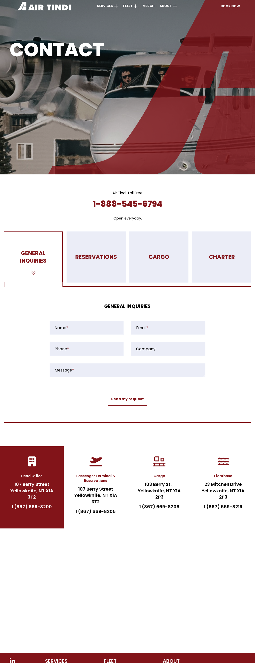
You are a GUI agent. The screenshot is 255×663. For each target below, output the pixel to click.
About (166, 5)
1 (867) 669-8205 (96, 511)
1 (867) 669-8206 (159, 507)
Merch (149, 5)
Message (64, 370)
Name (61, 328)
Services (105, 5)
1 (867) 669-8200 (32, 507)
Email (142, 328)
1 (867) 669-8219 (223, 507)
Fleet (128, 5)
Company (146, 349)
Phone (62, 349)
